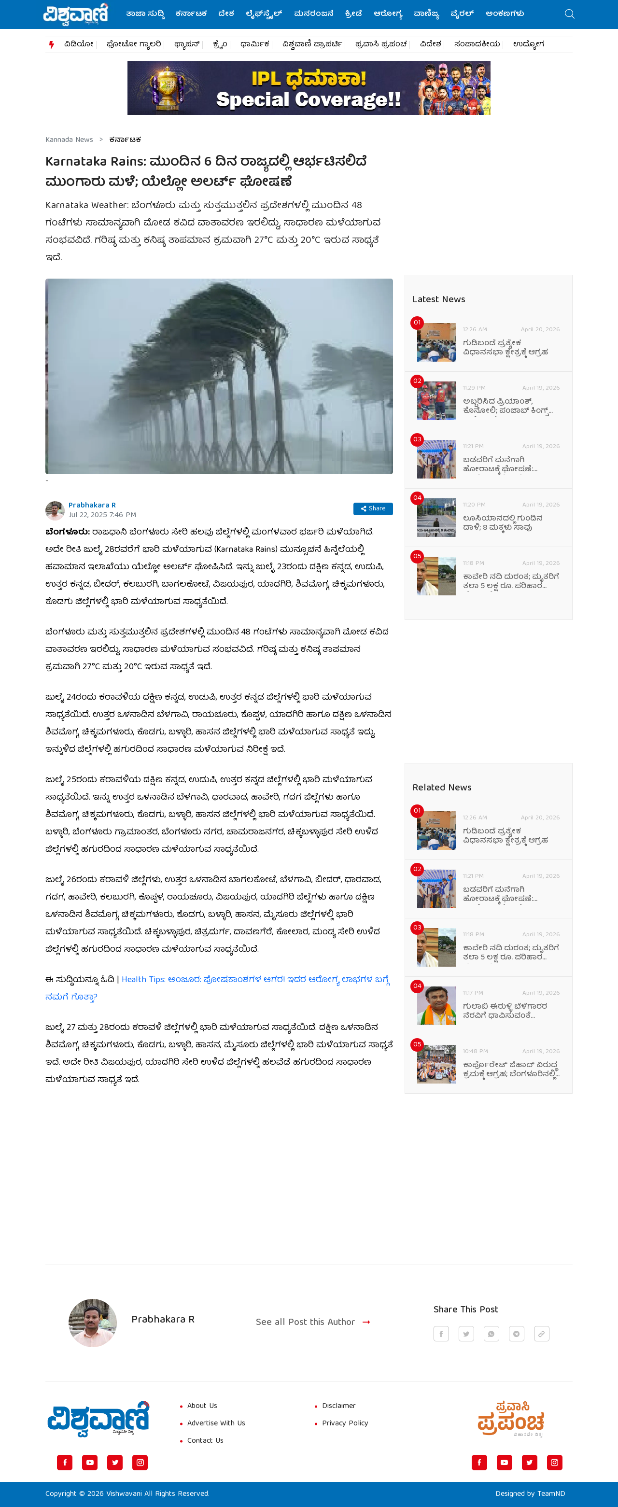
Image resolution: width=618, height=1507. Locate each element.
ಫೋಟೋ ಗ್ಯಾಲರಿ (134, 45)
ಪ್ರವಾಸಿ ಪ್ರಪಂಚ (381, 45)
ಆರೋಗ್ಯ (388, 14)
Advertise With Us (216, 1424)
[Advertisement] (219, 1170)
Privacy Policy (345, 1424)
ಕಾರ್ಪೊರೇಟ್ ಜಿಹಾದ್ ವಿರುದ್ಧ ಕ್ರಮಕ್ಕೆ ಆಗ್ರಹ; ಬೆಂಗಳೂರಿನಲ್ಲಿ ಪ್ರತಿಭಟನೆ (510, 1070)
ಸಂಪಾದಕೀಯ (477, 45)
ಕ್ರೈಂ (220, 45)
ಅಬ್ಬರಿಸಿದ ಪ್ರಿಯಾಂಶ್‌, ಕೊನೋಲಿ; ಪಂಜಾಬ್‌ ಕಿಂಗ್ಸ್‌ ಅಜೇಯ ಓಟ (505, 407)
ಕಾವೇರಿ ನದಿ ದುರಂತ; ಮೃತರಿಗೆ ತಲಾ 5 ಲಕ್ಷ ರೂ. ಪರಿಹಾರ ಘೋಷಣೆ (511, 582)
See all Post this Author (314, 1323)
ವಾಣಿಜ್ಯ (426, 14)
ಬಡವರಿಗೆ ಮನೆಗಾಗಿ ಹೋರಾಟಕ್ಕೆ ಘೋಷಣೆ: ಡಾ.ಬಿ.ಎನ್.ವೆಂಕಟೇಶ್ (498, 465)
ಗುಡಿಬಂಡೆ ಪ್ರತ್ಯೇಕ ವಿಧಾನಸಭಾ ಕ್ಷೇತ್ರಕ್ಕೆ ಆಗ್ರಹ (505, 348)
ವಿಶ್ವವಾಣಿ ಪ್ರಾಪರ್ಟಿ (312, 45)
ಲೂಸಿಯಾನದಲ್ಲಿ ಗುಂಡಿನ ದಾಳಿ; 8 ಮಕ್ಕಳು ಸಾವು (503, 524)
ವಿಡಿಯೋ (79, 45)
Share (373, 509)
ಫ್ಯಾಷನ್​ (187, 45)
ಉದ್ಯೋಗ (529, 45)
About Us (202, 1406)
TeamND (551, 1494)
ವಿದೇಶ (430, 45)
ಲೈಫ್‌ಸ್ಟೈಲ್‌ (264, 14)
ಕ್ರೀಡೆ (353, 14)
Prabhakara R (92, 506)
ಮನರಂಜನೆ (314, 14)
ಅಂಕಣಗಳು (505, 14)
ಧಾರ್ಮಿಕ (254, 45)
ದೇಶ (226, 14)
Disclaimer (339, 1406)
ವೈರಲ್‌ (462, 14)
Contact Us (205, 1441)
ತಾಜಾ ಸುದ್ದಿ (145, 14)
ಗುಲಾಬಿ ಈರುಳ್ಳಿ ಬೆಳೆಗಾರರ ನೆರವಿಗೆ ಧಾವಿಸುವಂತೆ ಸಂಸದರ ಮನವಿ (505, 1012)
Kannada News (69, 140)
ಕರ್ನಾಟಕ (191, 14)
